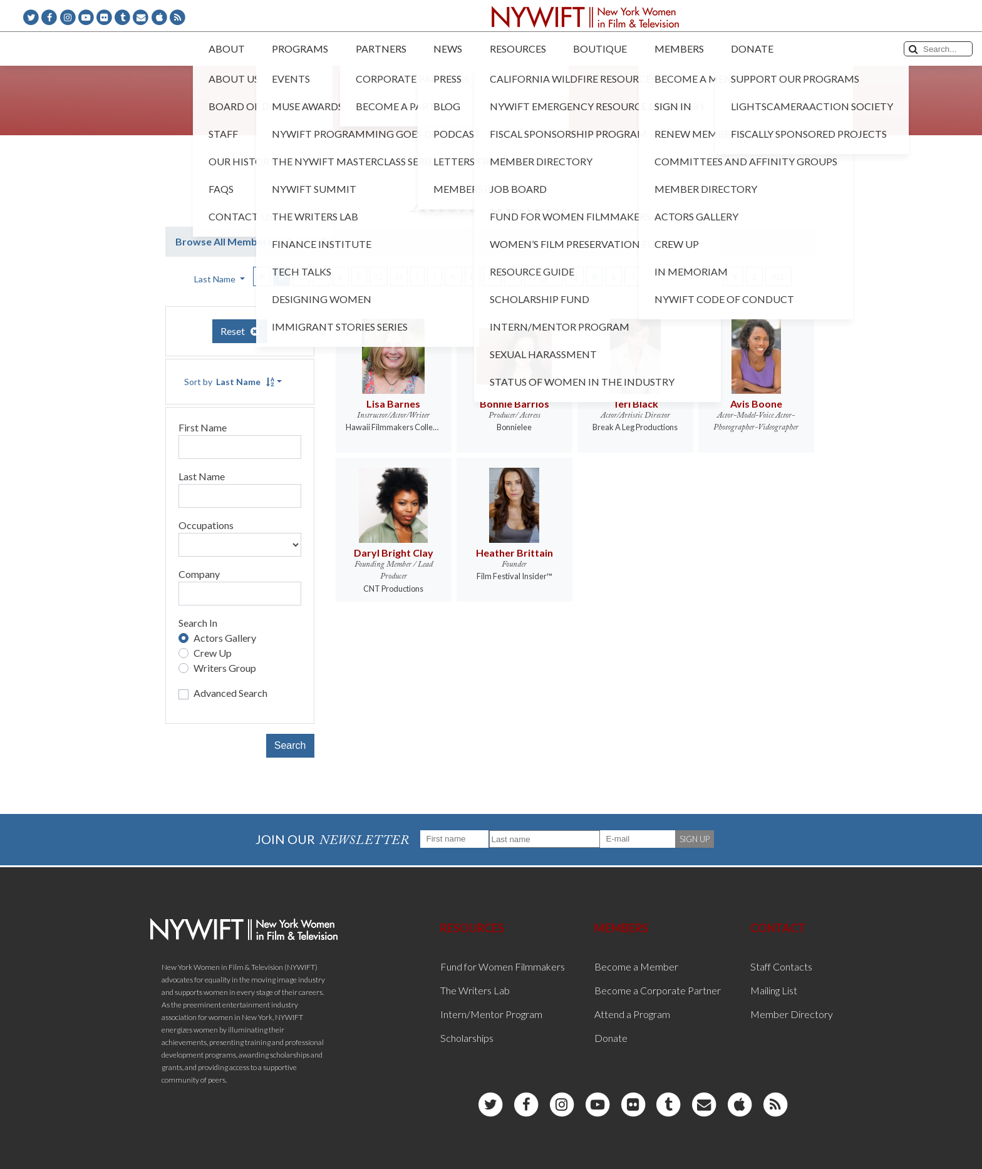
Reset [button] (239, 331)
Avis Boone (756, 403)
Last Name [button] (215, 279)
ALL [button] (778, 276)
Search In (197, 623)
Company (199, 574)
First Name (202, 427)
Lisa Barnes (393, 403)
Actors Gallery (225, 638)
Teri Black (635, 403)
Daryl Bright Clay (393, 553)
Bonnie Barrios (514, 403)
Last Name (201, 476)
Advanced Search (230, 693)
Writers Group (225, 668)
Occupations (206, 525)
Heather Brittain (514, 553)
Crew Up (213, 653)
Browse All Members (223, 241)
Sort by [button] (229, 381)
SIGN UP (695, 839)
